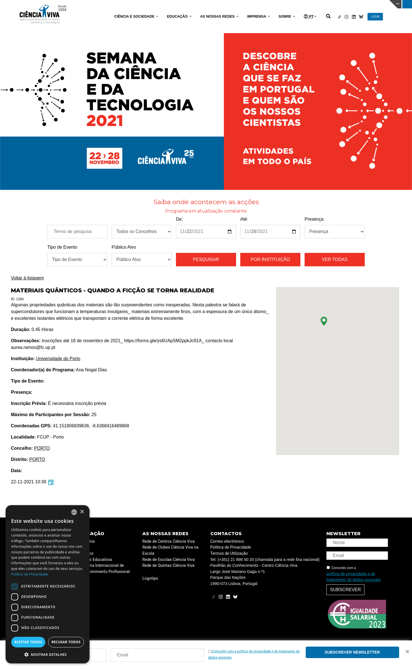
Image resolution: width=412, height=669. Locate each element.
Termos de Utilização (229, 553)
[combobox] (74, 512)
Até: (244, 219)
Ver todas (335, 259)
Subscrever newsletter (352, 652)
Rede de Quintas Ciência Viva (168, 565)
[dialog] (48, 584)
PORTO (42, 448)
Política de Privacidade (230, 547)
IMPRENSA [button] (257, 16)
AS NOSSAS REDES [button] (218, 16)
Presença (314, 219)
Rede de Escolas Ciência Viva (168, 559)
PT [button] (309, 16)
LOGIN (375, 16)
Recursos (85, 553)
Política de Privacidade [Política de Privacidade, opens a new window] (29, 574)
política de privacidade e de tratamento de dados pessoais (353, 577)
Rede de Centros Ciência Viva (168, 541)
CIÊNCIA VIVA (276, 4)
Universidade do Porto (58, 358)
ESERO (83, 547)
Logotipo (150, 578)
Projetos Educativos (94, 559)
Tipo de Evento (62, 247)
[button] (323, 321)
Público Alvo (124, 247)
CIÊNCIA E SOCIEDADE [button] (134, 16)
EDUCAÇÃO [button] (178, 16)
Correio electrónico (227, 541)
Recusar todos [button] (66, 642)
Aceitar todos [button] (28, 642)
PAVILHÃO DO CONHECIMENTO (184, 4)
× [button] (82, 512)
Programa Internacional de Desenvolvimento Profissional (103, 568)
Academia (86, 541)
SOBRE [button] (285, 16)
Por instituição (270, 259)
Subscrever (345, 589)
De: (179, 219)
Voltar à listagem (27, 278)
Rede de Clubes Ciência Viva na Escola (170, 550)
